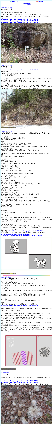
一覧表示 (39, 1)
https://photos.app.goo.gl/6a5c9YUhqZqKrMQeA (15, 234)
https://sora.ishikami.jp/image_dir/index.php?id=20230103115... (20, 381)
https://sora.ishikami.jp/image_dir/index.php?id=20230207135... (20, 305)
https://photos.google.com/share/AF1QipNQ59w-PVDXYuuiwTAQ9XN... (22, 235)
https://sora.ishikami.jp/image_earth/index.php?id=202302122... (20, 19)
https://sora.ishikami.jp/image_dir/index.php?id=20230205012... (20, 70)
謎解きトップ (14, 1)
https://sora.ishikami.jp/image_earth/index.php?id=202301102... (20, 382)
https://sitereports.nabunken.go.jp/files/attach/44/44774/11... (26, 231)
